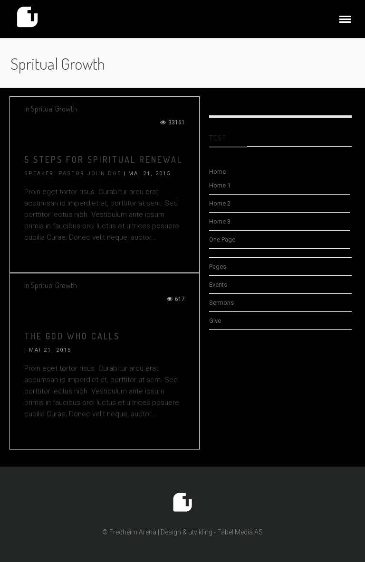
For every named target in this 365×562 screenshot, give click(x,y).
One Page (222, 239)
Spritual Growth (54, 108)
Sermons (221, 302)
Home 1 (220, 185)
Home (217, 171)
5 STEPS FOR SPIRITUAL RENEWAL (103, 159)
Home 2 (220, 203)
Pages (217, 266)
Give (215, 320)
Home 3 (220, 221)
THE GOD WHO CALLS (72, 336)
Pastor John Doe (89, 173)
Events (218, 284)
